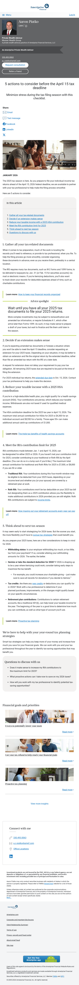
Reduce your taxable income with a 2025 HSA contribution (36, 222)
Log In (72, 15)
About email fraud (13, 940)
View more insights (39, 803)
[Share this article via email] (11, 112)
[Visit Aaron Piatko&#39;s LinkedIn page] (11, 856)
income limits (44, 500)
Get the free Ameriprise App (41, 959)
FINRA (55, 976)
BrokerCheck (48, 884)
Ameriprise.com (12, 915)
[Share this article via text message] (11, 118)
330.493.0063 (8, 57)
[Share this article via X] (11, 134)
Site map (10, 945)
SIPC (62, 976)
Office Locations (21, 849)
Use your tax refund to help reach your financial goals (31, 755)
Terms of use (12, 930)
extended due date (44, 378)
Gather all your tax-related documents (26, 215)
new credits (37, 583)
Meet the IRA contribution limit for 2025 (27, 225)
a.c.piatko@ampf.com (11, 61)
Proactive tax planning (28, 621)
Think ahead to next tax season (24, 229)
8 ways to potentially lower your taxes (23, 726)
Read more (67, 732)
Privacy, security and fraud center (19, 935)
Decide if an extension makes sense (26, 218)
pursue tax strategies (43, 535)
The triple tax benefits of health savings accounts (41, 434)
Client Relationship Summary (17, 925)
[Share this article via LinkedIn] (11, 129)
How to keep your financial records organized (39, 294)
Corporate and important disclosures (20, 920)
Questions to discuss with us (22, 232)
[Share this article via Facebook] (11, 124)
